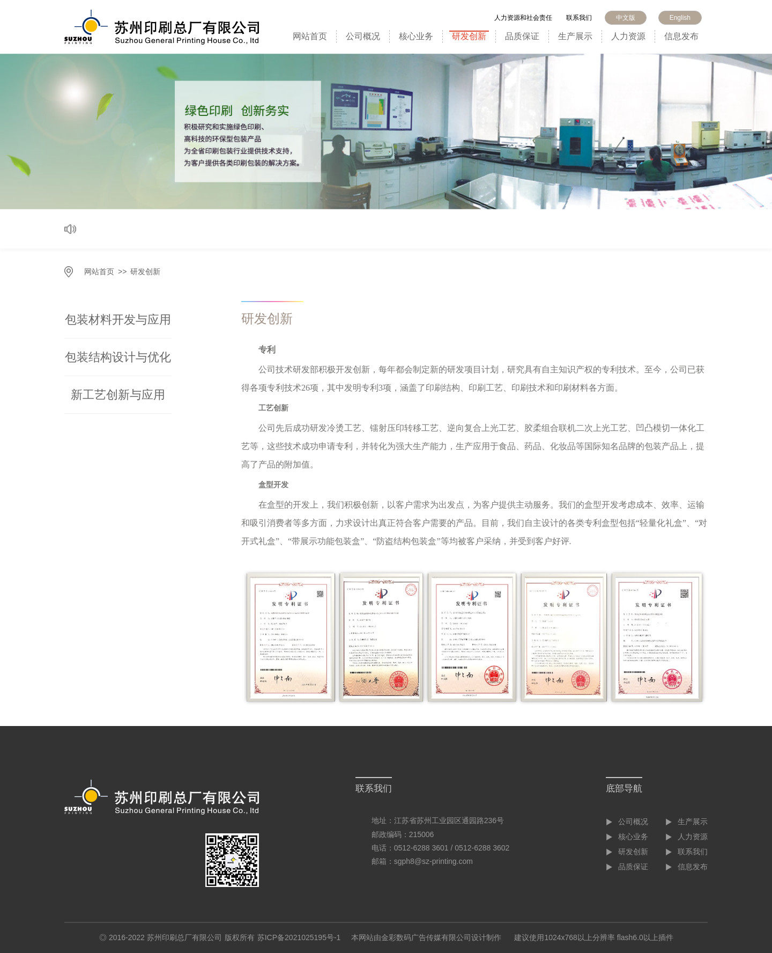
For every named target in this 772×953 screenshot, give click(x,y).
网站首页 (310, 36)
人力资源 (628, 36)
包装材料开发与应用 (118, 319)
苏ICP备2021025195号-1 (299, 937)
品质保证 (522, 36)
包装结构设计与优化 (118, 357)
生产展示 (575, 36)
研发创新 (469, 36)
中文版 (625, 17)
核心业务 (416, 36)
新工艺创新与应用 (118, 394)
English (680, 17)
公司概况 (363, 36)
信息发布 (681, 36)
